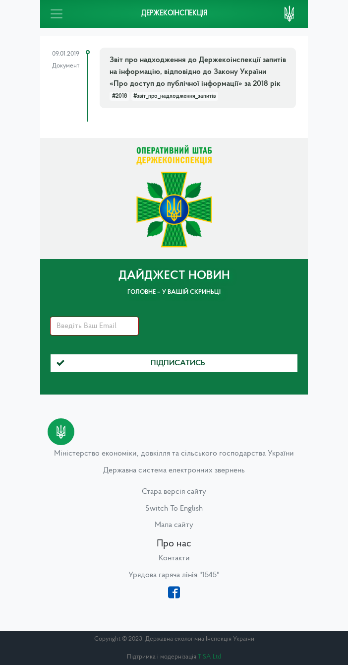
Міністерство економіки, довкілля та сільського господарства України (174, 454)
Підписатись (131, 363)
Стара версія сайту (174, 492)
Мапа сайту (174, 525)
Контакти (174, 558)
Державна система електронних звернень (174, 470)
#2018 (119, 96)
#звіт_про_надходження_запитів (174, 96)
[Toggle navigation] (56, 14)
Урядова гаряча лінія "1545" (174, 575)
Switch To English (174, 509)
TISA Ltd (209, 657)
